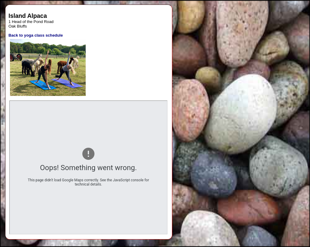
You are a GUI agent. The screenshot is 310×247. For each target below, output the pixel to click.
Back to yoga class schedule (35, 35)
